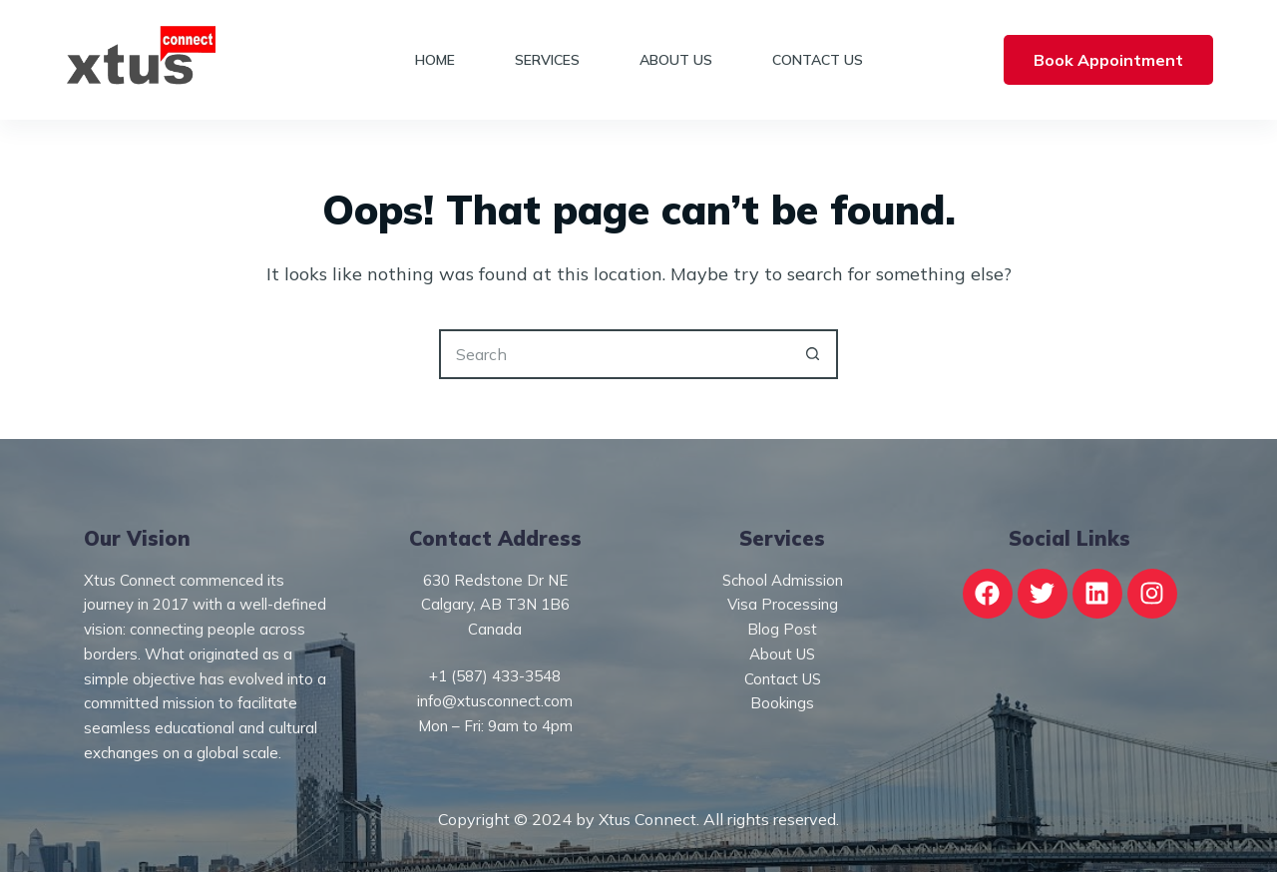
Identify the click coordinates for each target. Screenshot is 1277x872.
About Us (675, 60)
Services (547, 60)
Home (435, 60)
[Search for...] (613, 354)
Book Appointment (1108, 60)
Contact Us (817, 60)
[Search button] (813, 354)
